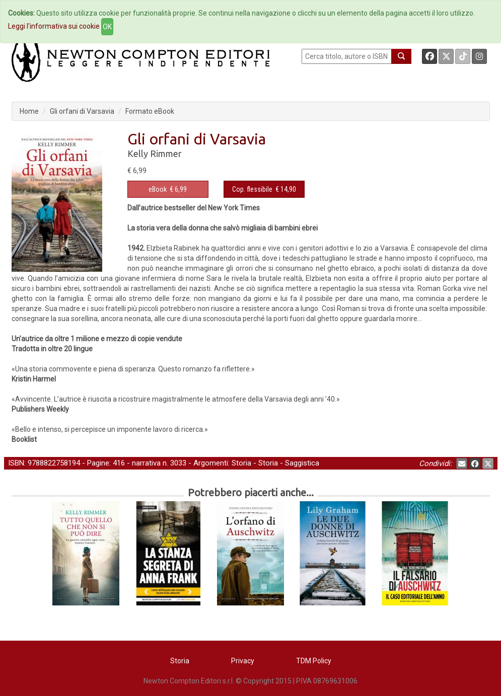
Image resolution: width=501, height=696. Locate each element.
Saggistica (302, 463)
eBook (158, 189)
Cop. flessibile (252, 189)
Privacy (242, 661)
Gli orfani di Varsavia (82, 111)
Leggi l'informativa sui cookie (54, 26)
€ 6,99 (168, 189)
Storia (241, 463)
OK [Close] (107, 27)
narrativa (146, 463)
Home (29, 111)
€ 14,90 (264, 189)
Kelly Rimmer (154, 153)
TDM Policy (313, 661)
